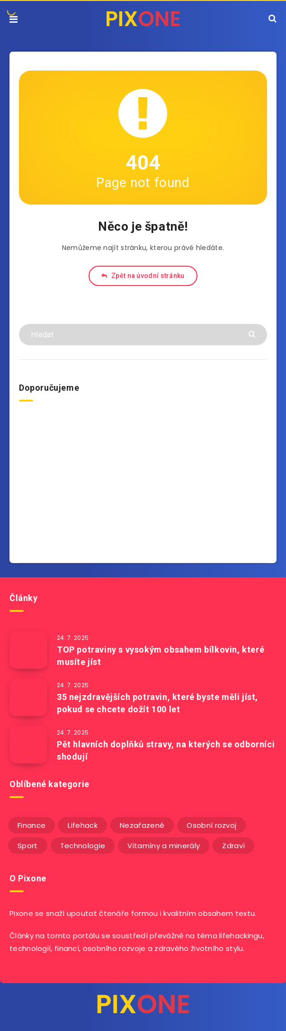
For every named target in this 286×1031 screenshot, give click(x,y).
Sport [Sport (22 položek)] (28, 846)
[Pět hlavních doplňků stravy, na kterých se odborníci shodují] (28, 744)
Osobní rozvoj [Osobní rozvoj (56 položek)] (211, 825)
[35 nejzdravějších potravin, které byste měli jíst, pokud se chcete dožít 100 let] (28, 697)
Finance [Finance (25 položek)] (31, 825)
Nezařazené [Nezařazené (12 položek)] (142, 825)
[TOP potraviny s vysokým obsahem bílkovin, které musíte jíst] (28, 650)
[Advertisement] (143, 480)
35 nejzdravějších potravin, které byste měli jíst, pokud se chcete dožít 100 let (157, 703)
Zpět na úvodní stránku (142, 275)
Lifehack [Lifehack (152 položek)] (82, 825)
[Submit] (253, 334)
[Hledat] (143, 334)
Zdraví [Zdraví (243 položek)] (233, 846)
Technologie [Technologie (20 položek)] (82, 846)
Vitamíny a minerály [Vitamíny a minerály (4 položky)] (163, 846)
